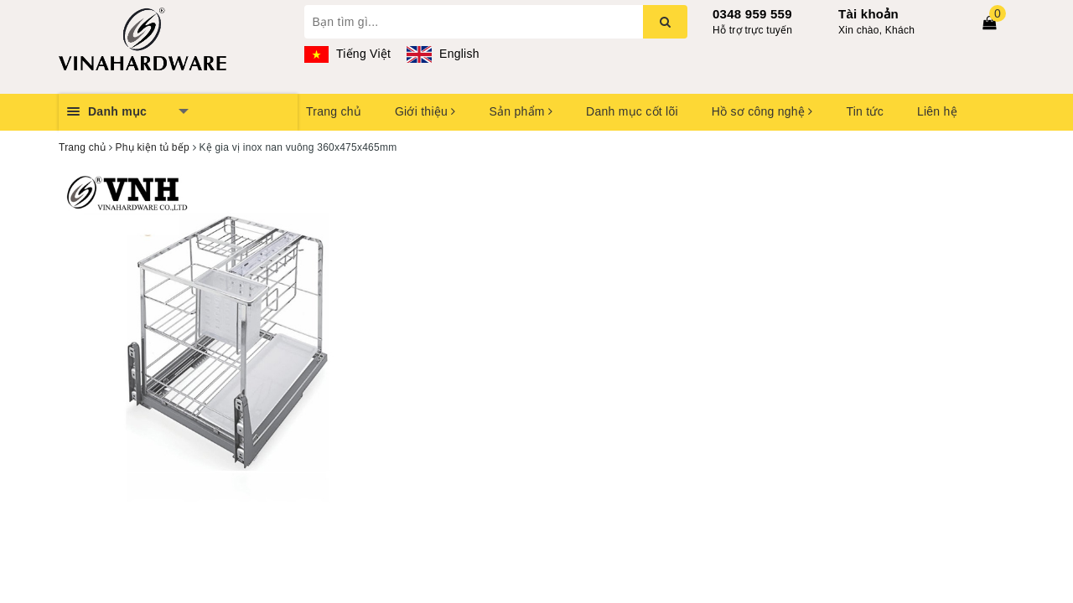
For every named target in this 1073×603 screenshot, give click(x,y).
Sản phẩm (520, 111)
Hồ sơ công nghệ (762, 111)
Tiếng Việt (347, 53)
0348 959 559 (752, 14)
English (443, 53)
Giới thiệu (425, 111)
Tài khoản (868, 14)
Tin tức (864, 111)
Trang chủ (333, 111)
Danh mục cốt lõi (632, 111)
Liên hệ (937, 111)
